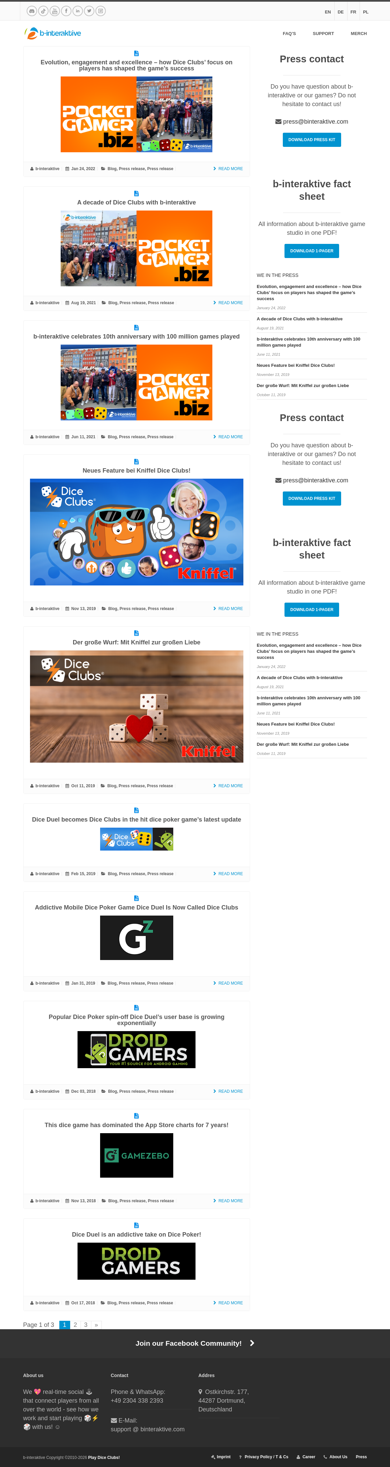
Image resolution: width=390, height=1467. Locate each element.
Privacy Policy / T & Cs (266, 1457)
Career (308, 1457)
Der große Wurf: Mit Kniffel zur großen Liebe (137, 642)
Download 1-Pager (311, 251)
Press (361, 1457)
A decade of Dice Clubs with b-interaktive (136, 202)
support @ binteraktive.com (148, 1429)
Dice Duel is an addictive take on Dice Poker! (136, 1234)
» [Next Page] (96, 1324)
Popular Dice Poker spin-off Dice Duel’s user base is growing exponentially (136, 1020)
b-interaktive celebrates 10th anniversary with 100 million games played (136, 336)
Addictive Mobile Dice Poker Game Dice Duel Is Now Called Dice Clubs (136, 907)
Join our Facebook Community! (195, 1343)
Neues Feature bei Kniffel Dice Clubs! (136, 470)
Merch (359, 33)
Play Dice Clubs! (104, 1457)
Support (323, 33)
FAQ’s (289, 33)
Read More (228, 169)
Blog (112, 168)
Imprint (224, 1457)
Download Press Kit (312, 139)
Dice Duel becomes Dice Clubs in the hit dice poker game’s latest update (136, 819)
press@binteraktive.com (315, 121)
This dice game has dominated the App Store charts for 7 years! (136, 1125)
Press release (132, 168)
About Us (338, 1457)
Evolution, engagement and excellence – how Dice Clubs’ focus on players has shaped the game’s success (137, 65)
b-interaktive (47, 168)
